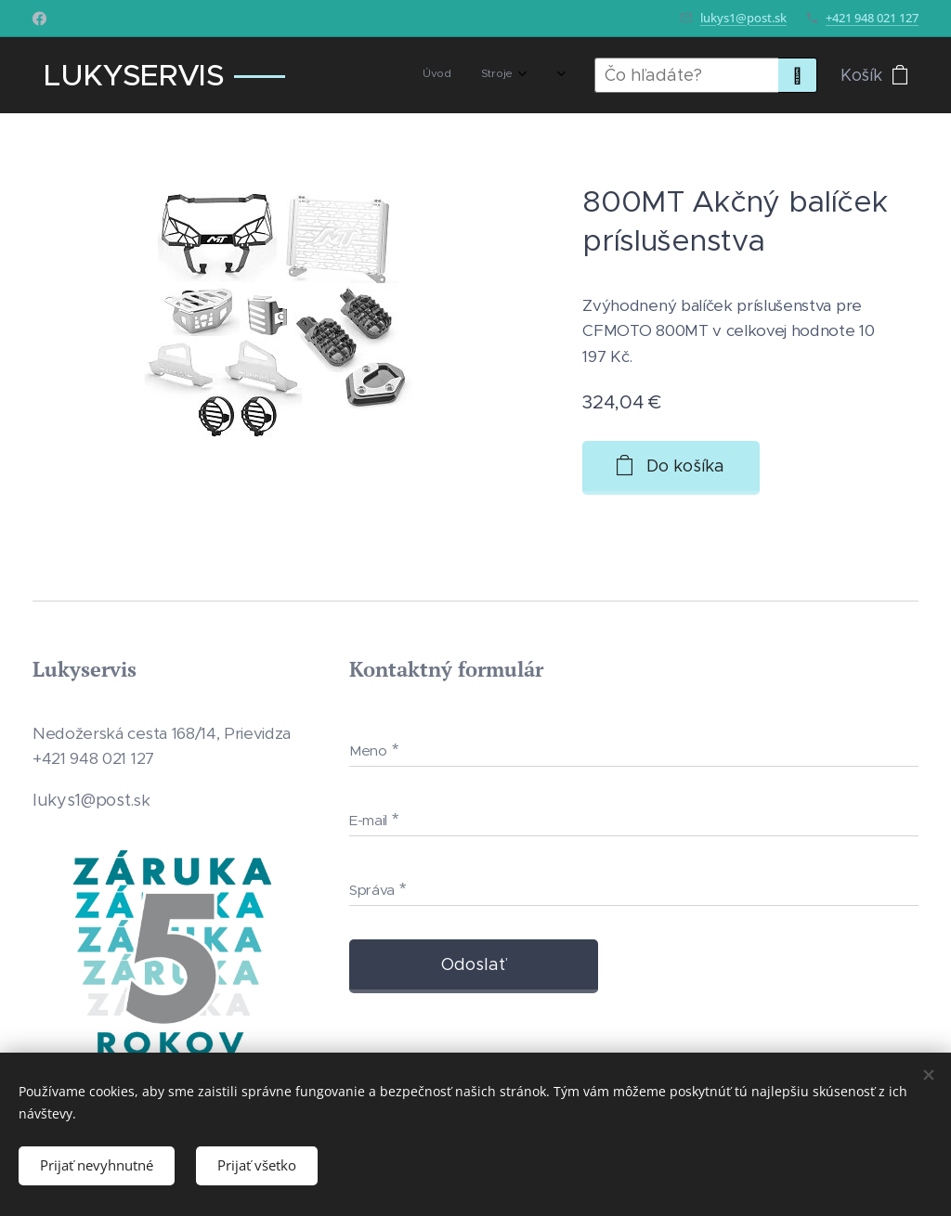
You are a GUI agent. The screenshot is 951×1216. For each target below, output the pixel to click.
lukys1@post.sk (743, 17)
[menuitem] (389, 75)
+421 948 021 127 (872, 17)
